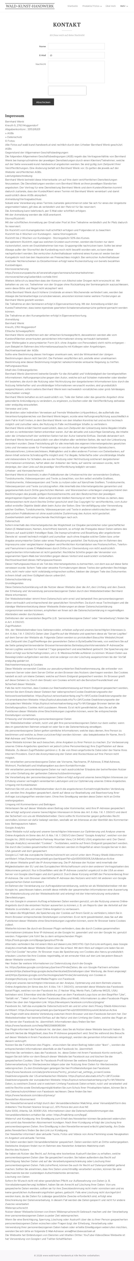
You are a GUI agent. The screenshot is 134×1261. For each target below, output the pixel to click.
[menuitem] (73, 6)
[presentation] (67, 90)
